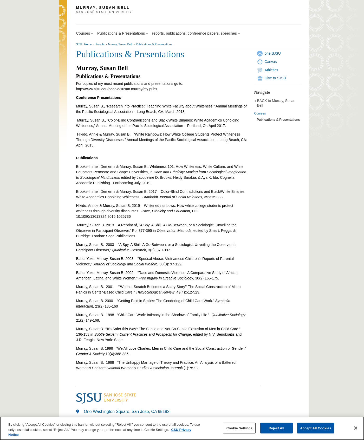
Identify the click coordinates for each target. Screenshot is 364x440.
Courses (260, 113)
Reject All (276, 428)
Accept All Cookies (315, 428)
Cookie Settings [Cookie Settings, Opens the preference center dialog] (239, 428)
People (99, 44)
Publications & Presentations (154, 44)
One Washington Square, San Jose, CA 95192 (127, 411)
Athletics (271, 70)
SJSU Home (84, 44)
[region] (182, 428)
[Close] (355, 428)
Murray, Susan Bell (120, 44)
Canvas (271, 62)
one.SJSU (273, 53)
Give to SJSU (275, 78)
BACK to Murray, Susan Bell (276, 103)
